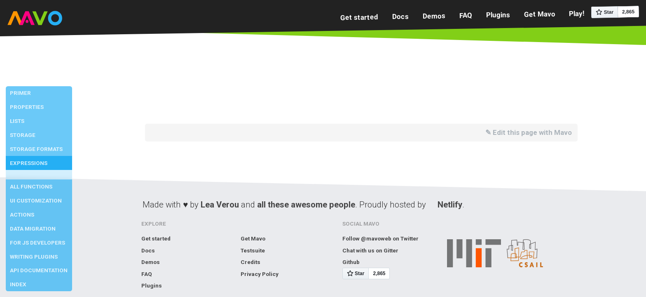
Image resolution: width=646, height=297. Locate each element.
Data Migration (33, 228)
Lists (17, 121)
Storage (22, 135)
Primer (20, 93)
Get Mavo (539, 13)
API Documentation (39, 270)
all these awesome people (306, 205)
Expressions (28, 163)
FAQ (465, 15)
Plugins (498, 14)
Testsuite (253, 250)
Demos (434, 16)
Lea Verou (220, 205)
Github (351, 262)
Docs (400, 16)
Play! (576, 13)
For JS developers (37, 242)
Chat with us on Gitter (370, 250)
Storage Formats (36, 149)
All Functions (31, 186)
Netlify (450, 205)
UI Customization (36, 200)
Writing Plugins (34, 256)
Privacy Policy (260, 274)
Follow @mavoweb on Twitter (380, 238)
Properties (27, 107)
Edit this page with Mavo (532, 132)
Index (18, 284)
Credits (250, 262)
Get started (359, 17)
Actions (22, 214)
